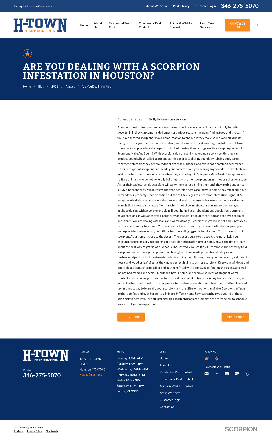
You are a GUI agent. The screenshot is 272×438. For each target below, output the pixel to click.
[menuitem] (18, 431)
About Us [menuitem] (98, 25)
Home (164, 358)
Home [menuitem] (84, 25)
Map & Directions (91, 374)
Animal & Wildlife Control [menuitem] (180, 25)
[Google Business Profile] (207, 358)
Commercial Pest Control (176, 379)
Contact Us (238, 25)
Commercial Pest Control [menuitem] (150, 25)
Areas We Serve (157, 6)
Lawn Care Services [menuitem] (207, 25)
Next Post (235, 317)
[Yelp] (217, 358)
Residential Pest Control (176, 372)
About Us (166, 365)
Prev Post (131, 317)
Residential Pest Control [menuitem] (120, 25)
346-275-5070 (239, 5)
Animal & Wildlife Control (176, 386)
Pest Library (181, 6)
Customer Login (205, 6)
